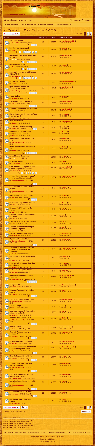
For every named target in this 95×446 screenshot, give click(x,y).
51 (30, 78)
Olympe (14, 351)
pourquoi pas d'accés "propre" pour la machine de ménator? (22, 177)
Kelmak (64, 48)
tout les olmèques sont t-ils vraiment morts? (20, 364)
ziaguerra (65, 356)
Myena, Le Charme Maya (19, 239)
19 (33, 52)
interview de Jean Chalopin (20, 126)
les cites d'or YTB (68, 41)
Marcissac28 (66, 101)
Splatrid (14, 123)
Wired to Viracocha (18, 320)
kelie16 (14, 98)
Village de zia (14, 285)
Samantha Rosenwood (19, 241)
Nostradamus (66, 327)
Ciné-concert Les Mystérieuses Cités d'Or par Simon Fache (22, 168)
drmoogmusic (16, 279)
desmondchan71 (17, 301)
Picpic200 (15, 43)
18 (30, 52)
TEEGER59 (65, 234)
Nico (13, 158)
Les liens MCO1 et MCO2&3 (20, 392)
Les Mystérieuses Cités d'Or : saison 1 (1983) (29, 30)
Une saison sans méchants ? (21, 195)
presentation (14, 96)
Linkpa (14, 272)
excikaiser (15, 235)
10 (33, 173)
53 (36, 78)
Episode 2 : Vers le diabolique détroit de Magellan (21, 228)
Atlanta (64, 195)
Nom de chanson (16, 121)
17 (27, 52)
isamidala (65, 239)
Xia (63, 306)
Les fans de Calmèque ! (19, 48)
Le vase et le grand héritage (20, 341)
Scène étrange (15, 306)
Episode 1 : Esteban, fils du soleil (23, 109)
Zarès (14, 358)
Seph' (14, 254)
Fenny (14, 118)
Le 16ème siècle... (16, 161)
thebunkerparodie (18, 142)
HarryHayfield (16, 378)
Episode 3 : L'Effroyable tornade (22, 221)
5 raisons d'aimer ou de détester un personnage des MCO (22, 348)
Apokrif (64, 126)
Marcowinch (16, 76)
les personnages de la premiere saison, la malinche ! (22, 312)
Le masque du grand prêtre (20, 270)
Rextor (14, 103)
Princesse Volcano (68, 285)
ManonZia (15, 403)
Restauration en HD (17, 65)
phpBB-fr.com (51, 439)
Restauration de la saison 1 (20, 101)
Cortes (14, 329)
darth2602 (65, 363)
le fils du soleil (67, 275)
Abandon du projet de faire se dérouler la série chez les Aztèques (21, 250)
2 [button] (87, 34)
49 (24, 78)
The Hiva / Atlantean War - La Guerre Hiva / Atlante (21, 375)
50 (27, 78)
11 (36, 173)
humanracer (66, 121)
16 (24, 52)
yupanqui (15, 336)
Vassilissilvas (66, 87)
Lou (63, 161)
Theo (13, 308)
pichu (14, 151)
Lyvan (14, 83)
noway (64, 65)
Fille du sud (16, 287)
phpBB (42, 436)
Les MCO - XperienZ (17, 81)
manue (14, 59)
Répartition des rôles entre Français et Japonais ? (20, 132)
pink (13, 128)
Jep (13, 67)
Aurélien (65, 114)
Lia (13, 111)
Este (63, 381)
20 (36, 52)
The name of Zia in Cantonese (21, 299)
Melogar (14, 267)
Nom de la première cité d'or (21, 356)
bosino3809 (66, 55)
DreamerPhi (16, 163)
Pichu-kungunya (17, 91)
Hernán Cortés (15, 327)
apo (63, 290)
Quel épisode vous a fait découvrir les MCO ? (19, 88)
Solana (64, 270)
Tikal (13, 50)
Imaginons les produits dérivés (22, 203)
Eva (13, 197)
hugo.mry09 (66, 332)
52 (33, 78)
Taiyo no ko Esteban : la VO (20, 318)
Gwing (64, 147)
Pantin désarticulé (68, 176)
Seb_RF (64, 187)
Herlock (14, 294)
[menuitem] (6, 20)
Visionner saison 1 (17, 41)
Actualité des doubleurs (19, 156)
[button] (90, 33)
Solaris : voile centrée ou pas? (21, 233)
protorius (15, 315)
